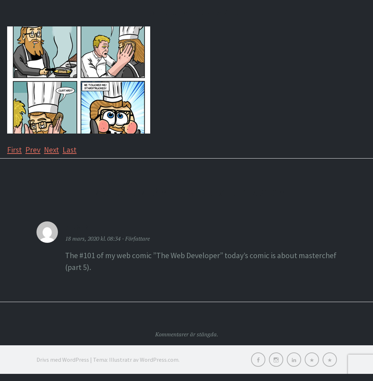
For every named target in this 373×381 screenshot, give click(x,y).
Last (70, 150)
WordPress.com (159, 359)
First (14, 150)
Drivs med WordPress (62, 359)
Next (51, 150)
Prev (32, 150)
